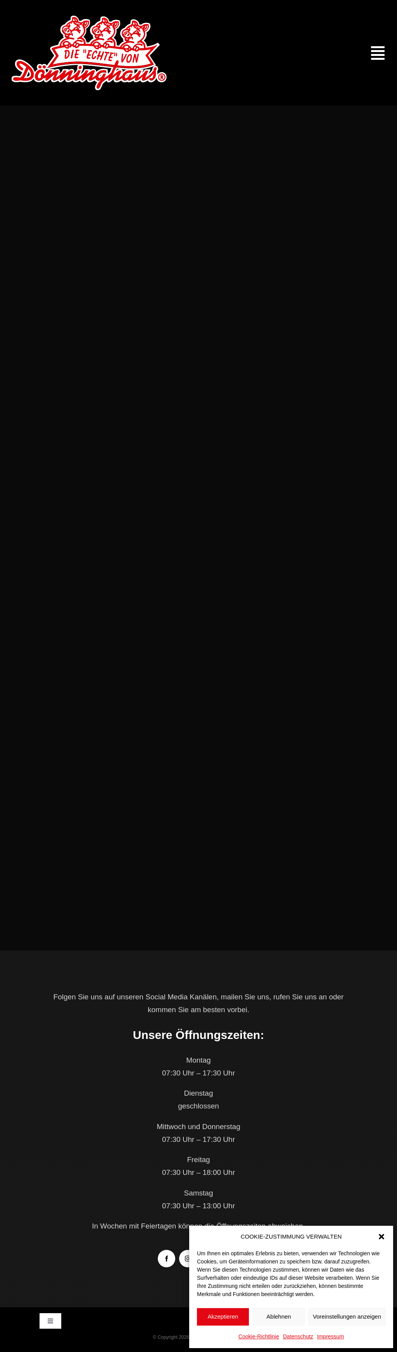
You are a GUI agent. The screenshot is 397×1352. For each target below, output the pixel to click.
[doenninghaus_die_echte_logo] (89, 19)
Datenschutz (298, 1336)
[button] (381, 1237)
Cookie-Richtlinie (258, 1336)
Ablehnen (278, 1316)
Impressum (330, 1336)
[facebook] (166, 1258)
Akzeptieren (222, 1316)
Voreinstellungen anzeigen (347, 1316)
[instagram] (188, 1258)
